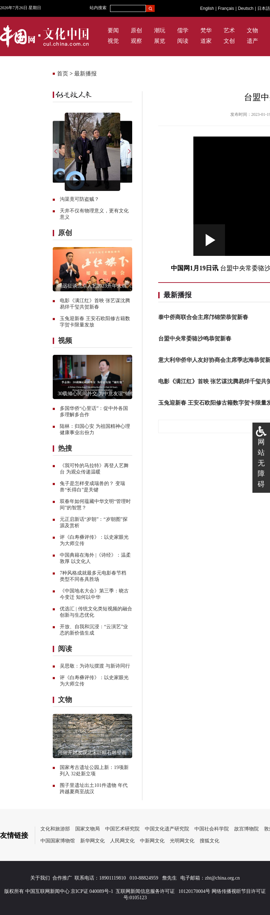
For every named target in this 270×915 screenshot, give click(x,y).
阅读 (182, 41)
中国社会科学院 (211, 828)
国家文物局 (87, 828)
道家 (206, 41)
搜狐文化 (209, 840)
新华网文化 (92, 840)
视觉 (113, 41)
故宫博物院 (246, 828)
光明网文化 (182, 840)
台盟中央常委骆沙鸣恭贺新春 (194, 339)
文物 (252, 30)
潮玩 (159, 30)
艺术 (229, 30)
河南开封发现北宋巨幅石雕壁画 (92, 752)
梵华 (206, 30)
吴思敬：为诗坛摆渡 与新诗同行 (95, 666)
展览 (159, 41)
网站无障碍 (261, 463)
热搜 (65, 448)
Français (226, 8)
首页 (62, 74)
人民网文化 (122, 840)
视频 (65, 340)
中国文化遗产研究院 (167, 828)
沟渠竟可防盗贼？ (79, 199)
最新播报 (85, 74)
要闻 (113, 30)
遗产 (252, 41)
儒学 (182, 30)
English (207, 8)
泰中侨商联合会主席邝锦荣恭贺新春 (203, 317)
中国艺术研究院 (122, 828)
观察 (136, 41)
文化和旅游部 (55, 828)
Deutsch (245, 8)
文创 (229, 41)
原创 (136, 30)
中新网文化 (152, 840)
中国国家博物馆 (57, 840)
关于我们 (40, 878)
